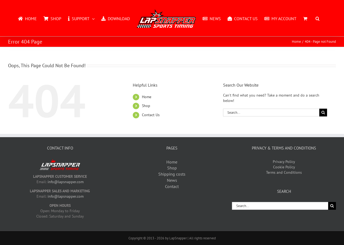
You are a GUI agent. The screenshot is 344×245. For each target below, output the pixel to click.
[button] (318, 18)
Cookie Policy (284, 167)
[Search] (323, 112)
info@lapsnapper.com (66, 181)
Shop (146, 105)
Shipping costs (171, 174)
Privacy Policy (284, 161)
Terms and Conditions (284, 172)
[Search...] (271, 112)
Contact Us (151, 114)
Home (146, 96)
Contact (172, 186)
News (172, 180)
